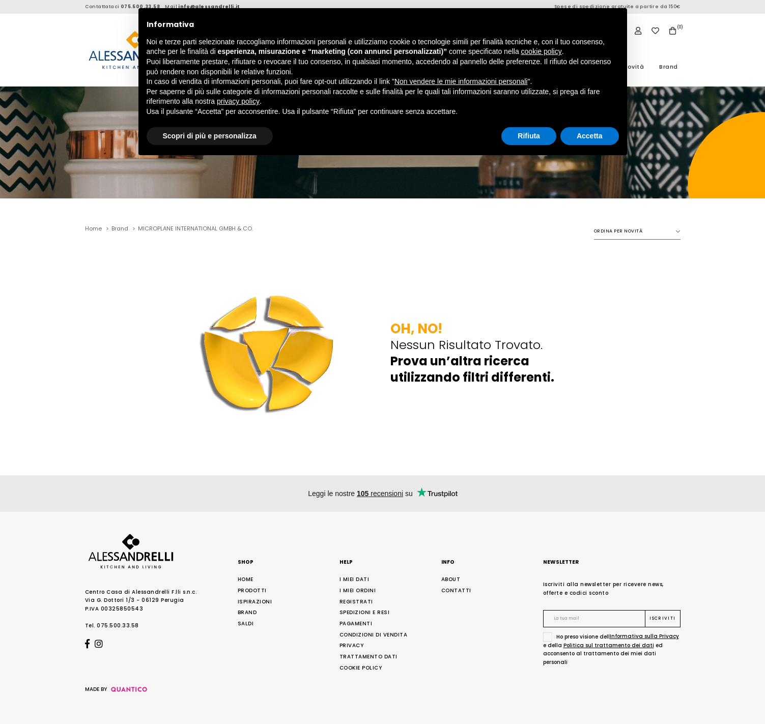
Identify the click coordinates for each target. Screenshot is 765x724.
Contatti (456, 590)
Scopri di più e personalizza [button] (210, 136)
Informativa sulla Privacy (644, 636)
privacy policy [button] (238, 101)
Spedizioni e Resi (364, 612)
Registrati (356, 601)
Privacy (351, 645)
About (451, 579)
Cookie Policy (360, 668)
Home (245, 579)
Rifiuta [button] (529, 136)
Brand (668, 67)
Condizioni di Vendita (373, 635)
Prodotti (252, 590)
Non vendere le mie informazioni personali (460, 81)
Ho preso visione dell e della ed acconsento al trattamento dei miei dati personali (611, 649)
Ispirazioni (255, 601)
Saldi (246, 623)
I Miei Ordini (357, 590)
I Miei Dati (354, 579)
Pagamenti (356, 623)
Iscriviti (662, 618)
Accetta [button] (590, 136)
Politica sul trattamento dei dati (608, 645)
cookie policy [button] (541, 51)
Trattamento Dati (368, 656)
